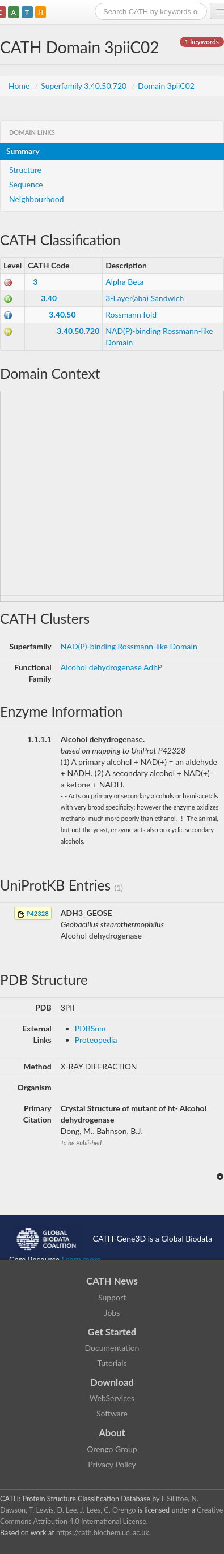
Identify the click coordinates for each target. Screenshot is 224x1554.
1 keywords (202, 41)
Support (112, 1297)
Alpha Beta (124, 281)
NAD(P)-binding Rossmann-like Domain (129, 646)
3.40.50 (62, 314)
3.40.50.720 (78, 331)
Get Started (112, 1332)
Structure (25, 169)
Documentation (112, 1347)
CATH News (112, 1281)
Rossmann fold (131, 314)
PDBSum (90, 1028)
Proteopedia (96, 1039)
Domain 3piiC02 (166, 86)
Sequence (26, 184)
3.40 (49, 298)
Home (20, 86)
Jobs (112, 1312)
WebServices (112, 1398)
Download (112, 1382)
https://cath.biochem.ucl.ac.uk (102, 1533)
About (112, 1433)
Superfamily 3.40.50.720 (85, 86)
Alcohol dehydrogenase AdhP (111, 667)
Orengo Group (112, 1449)
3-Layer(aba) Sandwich (144, 298)
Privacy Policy (112, 1464)
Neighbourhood (36, 199)
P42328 (33, 914)
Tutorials (111, 1363)
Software (112, 1413)
